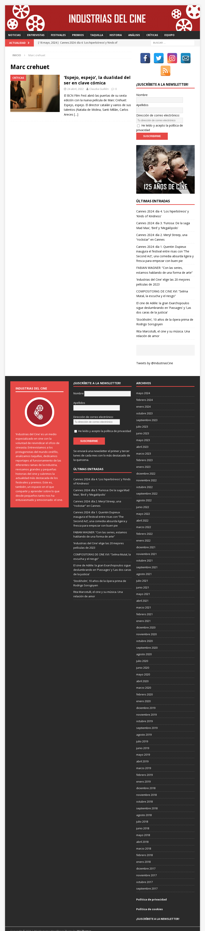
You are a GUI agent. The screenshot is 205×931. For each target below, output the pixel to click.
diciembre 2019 (145, 698)
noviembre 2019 (146, 705)
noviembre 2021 (146, 544)
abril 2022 (142, 511)
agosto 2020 (144, 645)
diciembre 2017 (145, 859)
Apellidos (142, 101)
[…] (76, 114)
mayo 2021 (143, 585)
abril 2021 (142, 591)
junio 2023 (142, 424)
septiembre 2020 (146, 638)
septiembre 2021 (146, 558)
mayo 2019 (143, 745)
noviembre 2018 (146, 785)
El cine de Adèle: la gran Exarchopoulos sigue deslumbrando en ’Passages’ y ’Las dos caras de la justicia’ (163, 298)
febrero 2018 (144, 846)
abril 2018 (142, 832)
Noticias (14, 35)
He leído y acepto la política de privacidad (104, 417)
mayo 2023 (143, 430)
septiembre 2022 (146, 484)
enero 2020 (143, 692)
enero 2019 (143, 772)
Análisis (134, 35)
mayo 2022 (143, 504)
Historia (116, 35)
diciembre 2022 (145, 464)
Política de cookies (149, 900)
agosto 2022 (144, 491)
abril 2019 (142, 752)
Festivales (58, 35)
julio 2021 (142, 571)
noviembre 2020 (146, 625)
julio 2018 (142, 812)
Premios (78, 35)
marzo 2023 (143, 444)
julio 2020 (142, 652)
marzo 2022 (143, 518)
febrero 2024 (144, 390)
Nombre (142, 95)
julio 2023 (142, 417)
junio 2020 (142, 658)
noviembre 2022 (146, 471)
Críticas (152, 35)
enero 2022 (143, 531)
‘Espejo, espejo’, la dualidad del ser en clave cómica (97, 80)
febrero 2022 (144, 524)
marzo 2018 (143, 839)
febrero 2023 (144, 451)
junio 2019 (142, 738)
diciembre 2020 (145, 618)
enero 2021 (143, 611)
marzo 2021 (143, 598)
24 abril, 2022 (75, 89)
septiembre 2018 (146, 799)
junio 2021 (142, 578)
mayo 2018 (143, 825)
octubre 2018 (144, 792)
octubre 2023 (144, 404)
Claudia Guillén (99, 89)
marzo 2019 (143, 758)
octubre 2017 (144, 872)
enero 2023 (143, 457)
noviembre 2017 (146, 866)
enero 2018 (143, 852)
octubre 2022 (144, 477)
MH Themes (84, 921)
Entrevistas (35, 35)
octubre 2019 (144, 712)
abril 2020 (142, 672)
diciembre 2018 (145, 779)
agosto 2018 (144, 805)
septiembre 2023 (146, 410)
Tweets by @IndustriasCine (154, 354)
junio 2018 (142, 819)
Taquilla (96, 35)
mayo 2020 (143, 665)
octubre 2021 (144, 551)
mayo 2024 (143, 384)
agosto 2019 (144, 725)
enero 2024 (143, 397)
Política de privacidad (151, 890)
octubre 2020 (144, 631)
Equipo (169, 35)
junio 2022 (142, 497)
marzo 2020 (143, 678)
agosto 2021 (144, 564)
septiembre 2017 (146, 879)
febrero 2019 (144, 765)
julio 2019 (142, 732)
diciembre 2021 (145, 538)
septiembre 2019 (146, 718)
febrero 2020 (144, 685)
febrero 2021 (144, 605)
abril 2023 (142, 437)
